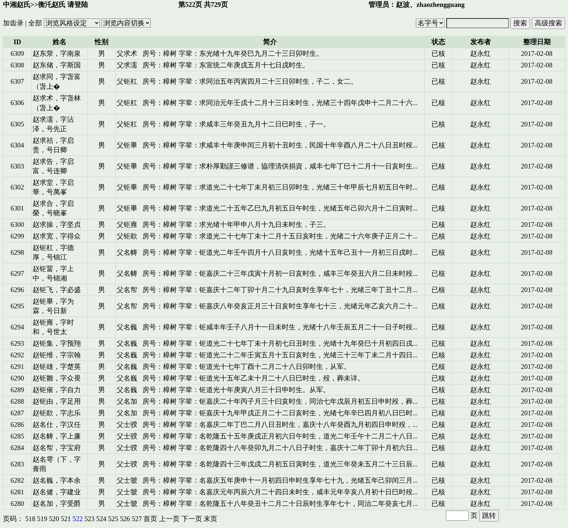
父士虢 (127, 480)
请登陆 (77, 4)
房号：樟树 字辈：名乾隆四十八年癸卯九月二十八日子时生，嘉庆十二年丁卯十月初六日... (280, 448)
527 (137, 519)
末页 (210, 519)
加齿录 (13, 23)
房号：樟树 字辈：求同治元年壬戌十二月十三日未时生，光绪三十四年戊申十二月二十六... (280, 103)
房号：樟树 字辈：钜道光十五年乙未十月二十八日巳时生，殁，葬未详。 (253, 378)
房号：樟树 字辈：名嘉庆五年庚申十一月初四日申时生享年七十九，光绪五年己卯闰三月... (280, 480)
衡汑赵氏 (52, 4)
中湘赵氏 (16, 4)
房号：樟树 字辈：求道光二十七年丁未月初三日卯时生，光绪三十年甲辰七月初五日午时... (280, 187)
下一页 (191, 519)
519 (42, 519)
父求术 (127, 53)
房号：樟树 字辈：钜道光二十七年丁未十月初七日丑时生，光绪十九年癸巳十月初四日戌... (280, 343)
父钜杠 (127, 81)
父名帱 (127, 252)
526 (125, 519)
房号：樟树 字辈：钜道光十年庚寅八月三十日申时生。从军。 (236, 390)
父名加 (127, 401)
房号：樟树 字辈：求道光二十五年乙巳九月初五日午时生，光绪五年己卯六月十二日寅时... (280, 208)
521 (66, 519)
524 (101, 519)
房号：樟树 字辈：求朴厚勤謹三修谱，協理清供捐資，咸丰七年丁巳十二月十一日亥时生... (280, 166)
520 (54, 519)
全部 (35, 23)
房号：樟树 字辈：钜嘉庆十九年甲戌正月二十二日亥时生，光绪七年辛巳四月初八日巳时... (280, 413)
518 (30, 519)
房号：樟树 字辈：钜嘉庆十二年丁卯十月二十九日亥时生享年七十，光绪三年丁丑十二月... (280, 290)
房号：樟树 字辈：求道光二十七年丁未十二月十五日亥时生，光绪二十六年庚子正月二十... (280, 236)
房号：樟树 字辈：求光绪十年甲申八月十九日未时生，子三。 (236, 224)
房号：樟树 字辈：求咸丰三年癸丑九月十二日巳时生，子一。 (236, 124)
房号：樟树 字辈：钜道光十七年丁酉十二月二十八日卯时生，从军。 (246, 366)
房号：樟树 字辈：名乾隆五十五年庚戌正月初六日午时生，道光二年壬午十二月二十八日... (280, 436)
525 (113, 519)
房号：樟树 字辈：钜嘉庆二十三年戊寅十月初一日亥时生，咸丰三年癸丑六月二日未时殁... (280, 273)
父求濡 (127, 65)
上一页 (169, 519)
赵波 (403, 4)
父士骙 (127, 424)
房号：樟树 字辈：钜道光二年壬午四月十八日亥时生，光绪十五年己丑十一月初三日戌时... (280, 252)
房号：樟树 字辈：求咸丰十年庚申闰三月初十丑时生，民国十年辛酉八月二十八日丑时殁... (280, 145)
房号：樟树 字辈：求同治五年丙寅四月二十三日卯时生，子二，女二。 (250, 81)
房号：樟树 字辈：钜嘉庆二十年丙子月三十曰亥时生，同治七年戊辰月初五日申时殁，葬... (280, 401)
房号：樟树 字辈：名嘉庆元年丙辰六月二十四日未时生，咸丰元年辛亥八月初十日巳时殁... (280, 492)
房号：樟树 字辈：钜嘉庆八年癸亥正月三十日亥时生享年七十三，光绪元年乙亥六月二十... (280, 306)
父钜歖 (127, 236)
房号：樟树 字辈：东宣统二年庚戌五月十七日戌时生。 (225, 65)
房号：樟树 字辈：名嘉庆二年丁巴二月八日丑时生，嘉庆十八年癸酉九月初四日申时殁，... (280, 424)
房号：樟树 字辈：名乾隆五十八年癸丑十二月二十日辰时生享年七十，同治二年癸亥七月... (280, 503)
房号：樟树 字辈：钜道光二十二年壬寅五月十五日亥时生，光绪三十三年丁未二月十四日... (280, 355)
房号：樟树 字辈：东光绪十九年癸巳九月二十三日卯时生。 (232, 53)
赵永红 (480, 53)
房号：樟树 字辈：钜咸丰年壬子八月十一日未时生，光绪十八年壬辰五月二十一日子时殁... (280, 327)
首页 (150, 519)
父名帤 (127, 290)
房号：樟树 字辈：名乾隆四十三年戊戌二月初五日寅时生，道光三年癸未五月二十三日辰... (280, 464)
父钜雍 (127, 224)
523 (89, 519)
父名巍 (127, 327)
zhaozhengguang (441, 4)
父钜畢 (127, 145)
